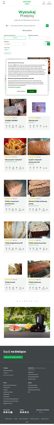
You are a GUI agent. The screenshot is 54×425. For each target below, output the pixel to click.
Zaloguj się (30, 372)
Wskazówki (6, 396)
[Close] (46, 60)
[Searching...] (28, 25)
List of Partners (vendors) (14, 87)
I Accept (32, 91)
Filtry (15, 38)
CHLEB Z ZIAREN (11, 120)
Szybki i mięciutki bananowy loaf (35, 161)
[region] (27, 77)
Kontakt (15, 418)
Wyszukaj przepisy (8, 370)
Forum (5, 382)
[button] (4, 3)
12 (39, 38)
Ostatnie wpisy (32, 379)
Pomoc (27, 422)
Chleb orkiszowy (35, 282)
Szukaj (30, 382)
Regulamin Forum (7, 403)
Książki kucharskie (8, 392)
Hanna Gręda (35, 205)
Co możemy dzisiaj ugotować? (11, 399)
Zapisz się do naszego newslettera (13, 357)
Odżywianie (6, 394)
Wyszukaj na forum (33, 387)
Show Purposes (21, 91)
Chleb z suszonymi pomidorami (12, 202)
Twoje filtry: (7, 47)
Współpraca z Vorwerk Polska (10, 401)
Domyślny (15, 44)
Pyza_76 (34, 284)
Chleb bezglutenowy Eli (13, 243)
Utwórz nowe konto (33, 374)
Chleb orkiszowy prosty (37, 243)
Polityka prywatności (34, 418)
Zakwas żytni (33, 120)
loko (9, 122)
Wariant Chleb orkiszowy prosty (38, 202)
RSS (29, 392)
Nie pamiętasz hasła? (33, 376)
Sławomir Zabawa (12, 161)
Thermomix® (6, 387)
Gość (33, 122)
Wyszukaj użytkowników (34, 389)
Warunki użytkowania (23, 418)
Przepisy (5, 368)
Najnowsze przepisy (8, 375)
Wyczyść (7, 53)
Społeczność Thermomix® (10, 385)
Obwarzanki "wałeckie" (13, 160)
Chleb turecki (10, 282)
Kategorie (5, 372)
